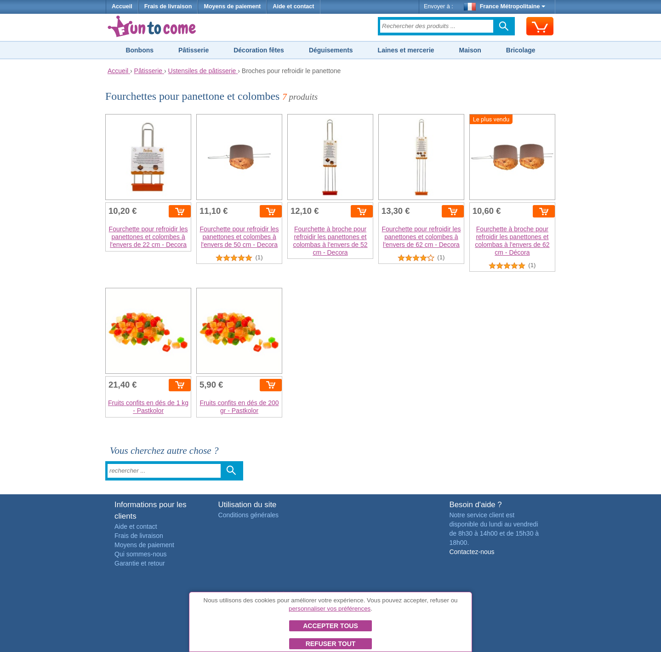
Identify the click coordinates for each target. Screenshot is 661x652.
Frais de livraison (168, 6)
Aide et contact (293, 6)
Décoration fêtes (259, 50)
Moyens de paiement (232, 6)
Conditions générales (248, 515)
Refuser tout (331, 643)
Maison (470, 50)
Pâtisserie (193, 50)
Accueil (122, 6)
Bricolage (521, 50)
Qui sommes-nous (140, 554)
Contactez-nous (471, 551)
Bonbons (139, 50)
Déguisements (331, 50)
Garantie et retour (139, 563)
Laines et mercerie (406, 50)
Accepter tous (330, 625)
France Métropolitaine (505, 6)
